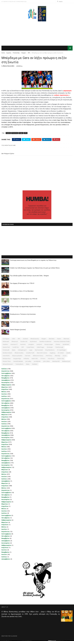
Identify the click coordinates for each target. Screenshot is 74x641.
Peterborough (59, 348)
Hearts (59, 339)
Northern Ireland (7, 353)
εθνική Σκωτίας (35, 339)
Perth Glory (49, 356)
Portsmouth (6, 350)
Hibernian (66, 339)
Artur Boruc (51, 359)
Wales (27, 365)
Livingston (31, 345)
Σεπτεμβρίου (6, 374)
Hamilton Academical (45, 342)
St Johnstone (33, 342)
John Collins (46, 362)
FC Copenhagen (61, 350)
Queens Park (6, 348)
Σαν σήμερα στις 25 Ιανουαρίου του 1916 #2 (23, 299)
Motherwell (6, 342)
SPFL (29, 53)
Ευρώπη (8, 53)
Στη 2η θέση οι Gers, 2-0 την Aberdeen (22, 291)
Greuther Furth (30, 353)
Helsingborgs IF (22, 350)
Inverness (23, 345)
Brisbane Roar (7, 359)
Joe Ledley (28, 362)
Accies (64, 356)
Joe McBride (37, 362)
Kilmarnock (15, 342)
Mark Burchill (55, 362)
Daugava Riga (17, 359)
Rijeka (13, 350)
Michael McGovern (8, 365)
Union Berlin (6, 356)
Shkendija (57, 356)
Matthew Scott (66, 362)
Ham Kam (27, 356)
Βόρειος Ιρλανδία (17, 356)
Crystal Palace (30, 348)
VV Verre (43, 359)
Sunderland (66, 345)
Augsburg (52, 353)
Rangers (23, 53)
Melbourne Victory (38, 356)
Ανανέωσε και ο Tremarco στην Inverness (23, 315)
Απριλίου (4, 390)
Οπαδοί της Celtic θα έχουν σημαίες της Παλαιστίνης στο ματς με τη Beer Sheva (34, 268)
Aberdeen (51, 339)
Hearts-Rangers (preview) (18, 330)
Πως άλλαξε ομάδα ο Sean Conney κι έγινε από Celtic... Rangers (29, 276)
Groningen (50, 348)
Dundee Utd (24, 342)
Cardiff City (16, 348)
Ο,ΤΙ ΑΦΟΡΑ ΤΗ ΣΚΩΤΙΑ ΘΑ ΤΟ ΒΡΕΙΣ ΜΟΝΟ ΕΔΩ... (14, 1)
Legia (30, 350)
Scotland (25, 339)
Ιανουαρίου (5, 383)
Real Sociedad (39, 350)
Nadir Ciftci (35, 359)
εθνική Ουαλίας (19, 353)
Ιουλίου (4, 369)
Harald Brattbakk (18, 362)
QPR (22, 348)
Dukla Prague (40, 348)
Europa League (49, 345)
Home (3, 53)
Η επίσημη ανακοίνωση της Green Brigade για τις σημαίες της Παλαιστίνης (33, 261)
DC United (60, 353)
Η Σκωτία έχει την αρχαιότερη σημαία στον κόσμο (25, 307)
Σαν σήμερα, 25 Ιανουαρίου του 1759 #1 (22, 284)
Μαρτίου (4, 387)
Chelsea (58, 345)
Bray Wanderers (49, 350)
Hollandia (26, 359)
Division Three (7, 362)
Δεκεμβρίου (5, 381)
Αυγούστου (5, 371)
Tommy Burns (19, 365)
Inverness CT (14, 345)
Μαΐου (3, 392)
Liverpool (39, 345)
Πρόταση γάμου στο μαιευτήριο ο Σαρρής (22, 322)
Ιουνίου (4, 394)
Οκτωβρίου (5, 376)
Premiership (16, 53)
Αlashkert (34, 365)
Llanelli (68, 353)
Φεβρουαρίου (6, 385)
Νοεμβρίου (5, 378)
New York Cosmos (42, 353)
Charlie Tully (60, 359)
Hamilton (5, 345)
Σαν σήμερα (6, 339)
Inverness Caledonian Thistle (62, 342)
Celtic (13, 339)
